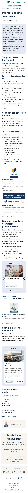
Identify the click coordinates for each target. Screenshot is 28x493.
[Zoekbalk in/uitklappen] (25, 2)
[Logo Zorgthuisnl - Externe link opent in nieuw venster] (24, 471)
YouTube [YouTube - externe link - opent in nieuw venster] (6, 403)
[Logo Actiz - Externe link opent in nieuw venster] (3, 472)
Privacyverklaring (14, 485)
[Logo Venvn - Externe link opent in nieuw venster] (13, 472)
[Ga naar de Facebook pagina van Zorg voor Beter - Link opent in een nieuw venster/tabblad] (15, 478)
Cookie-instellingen (14, 483)
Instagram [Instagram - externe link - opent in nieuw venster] (7, 405)
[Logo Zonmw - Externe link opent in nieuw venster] (19, 472)
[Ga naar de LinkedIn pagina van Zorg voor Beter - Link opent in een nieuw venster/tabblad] (13, 478)
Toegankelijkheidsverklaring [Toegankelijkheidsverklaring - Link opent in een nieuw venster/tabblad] (14, 490)
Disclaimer (14, 488)
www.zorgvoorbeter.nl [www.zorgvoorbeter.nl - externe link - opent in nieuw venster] (10, 97)
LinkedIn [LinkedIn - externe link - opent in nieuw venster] (6, 401)
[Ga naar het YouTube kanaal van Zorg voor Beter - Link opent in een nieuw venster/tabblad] (18, 478)
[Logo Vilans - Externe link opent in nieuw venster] (7, 471)
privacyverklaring (14, 461)
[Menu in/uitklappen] (3, 2)
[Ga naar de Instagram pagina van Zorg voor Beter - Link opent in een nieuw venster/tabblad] (21, 478)
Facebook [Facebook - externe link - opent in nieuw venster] (6, 399)
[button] (14, 172)
